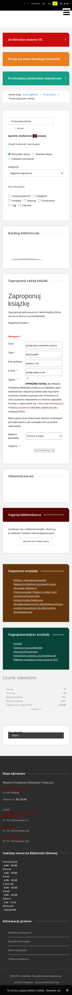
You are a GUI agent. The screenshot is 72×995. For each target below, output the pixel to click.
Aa (49, 3)
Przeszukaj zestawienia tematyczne (34, 78)
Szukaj (19, 128)
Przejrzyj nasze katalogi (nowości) (34, 59)
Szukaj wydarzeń (19, 196)
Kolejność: (13, 166)
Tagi (12, 205)
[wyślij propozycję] (44, 450)
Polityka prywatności (18, 959)
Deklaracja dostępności (20, 932)
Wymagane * (14, 336)
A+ (67, 3)
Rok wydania (15, 361)
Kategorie (40, 196)
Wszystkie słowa (19, 154)
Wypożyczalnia (12, 816)
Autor (11, 343)
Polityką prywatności (19, 407)
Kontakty (14, 200)
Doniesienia (46, 200)
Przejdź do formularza (36, 541)
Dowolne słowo (42, 154)
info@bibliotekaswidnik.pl (19, 813)
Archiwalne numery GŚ (25, 39)
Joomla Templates (23, 982)
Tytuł (10, 352)
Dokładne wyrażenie (21, 158)
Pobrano (25, 205)
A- (61, 3)
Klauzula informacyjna (19, 941)
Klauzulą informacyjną (51, 403)
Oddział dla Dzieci (13, 837)
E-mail (11, 370)
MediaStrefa (10, 827)
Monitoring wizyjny (17, 950)
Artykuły (30, 200)
